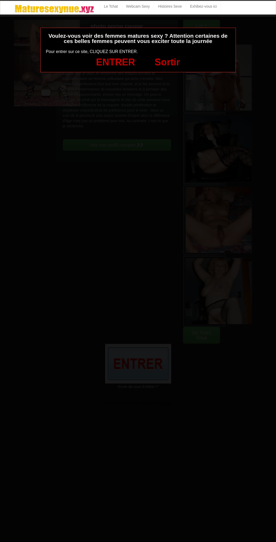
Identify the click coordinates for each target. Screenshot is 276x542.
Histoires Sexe (170, 6)
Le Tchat (111, 6)
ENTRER (115, 62)
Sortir (167, 62)
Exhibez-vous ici (203, 6)
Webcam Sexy (138, 6)
